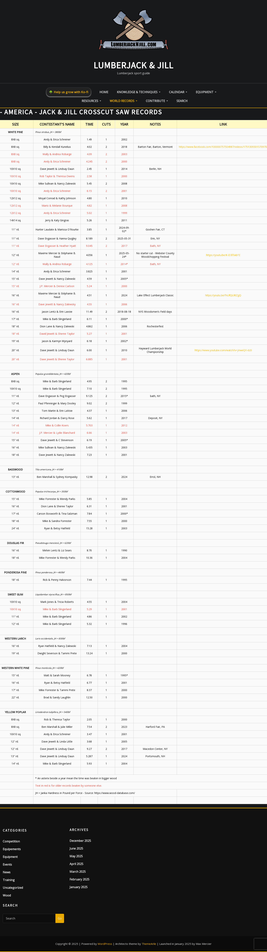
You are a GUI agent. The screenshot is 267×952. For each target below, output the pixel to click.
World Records (123, 101)
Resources (91, 101)
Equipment (206, 92)
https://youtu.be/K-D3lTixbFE (223, 255)
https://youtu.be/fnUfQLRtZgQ (223, 295)
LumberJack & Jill (133, 65)
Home (103, 92)
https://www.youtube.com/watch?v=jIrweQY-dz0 (223, 350)
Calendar (178, 92)
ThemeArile (149, 944)
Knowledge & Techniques (138, 92)
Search (182, 101)
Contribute (157, 101)
